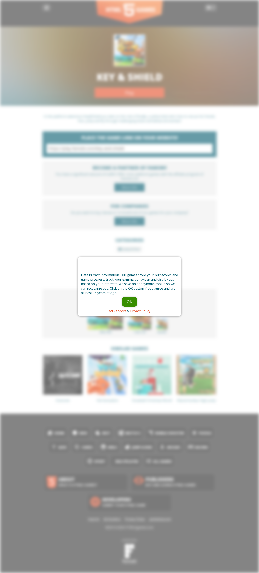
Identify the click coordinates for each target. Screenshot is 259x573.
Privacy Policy (140, 311)
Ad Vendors (117, 311)
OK (129, 302)
